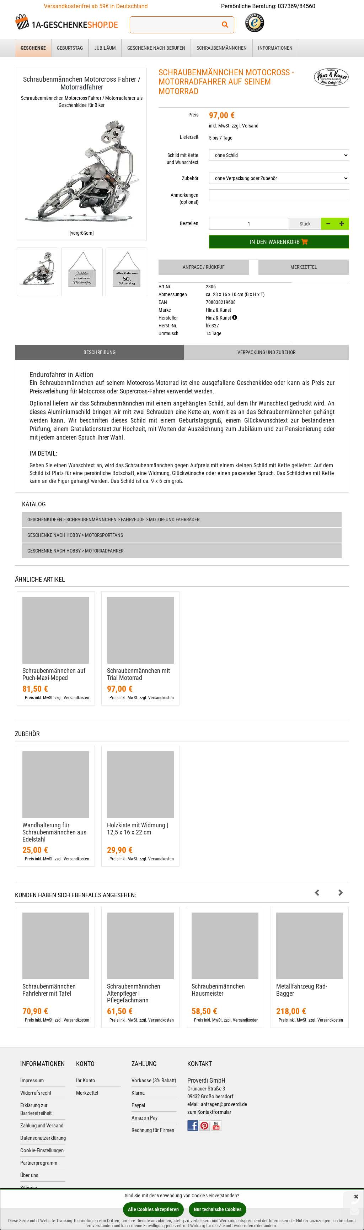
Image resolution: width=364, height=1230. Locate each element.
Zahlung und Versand (41, 1125)
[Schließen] (356, 1197)
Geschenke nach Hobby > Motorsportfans (75, 535)
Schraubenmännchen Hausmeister (218, 990)
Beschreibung (100, 352)
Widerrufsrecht (35, 1093)
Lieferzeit (189, 137)
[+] (342, 224)
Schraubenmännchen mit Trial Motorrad (138, 674)
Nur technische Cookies (217, 1209)
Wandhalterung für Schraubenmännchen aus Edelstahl (54, 832)
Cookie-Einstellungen (42, 1150)
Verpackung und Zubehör (266, 352)
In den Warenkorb (279, 241)
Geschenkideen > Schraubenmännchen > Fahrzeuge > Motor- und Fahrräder (113, 519)
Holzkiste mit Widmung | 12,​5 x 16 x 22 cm (137, 828)
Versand (250, 126)
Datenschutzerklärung (43, 1138)
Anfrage (204, 267)
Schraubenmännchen (222, 48)
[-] (328, 224)
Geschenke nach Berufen (156, 48)
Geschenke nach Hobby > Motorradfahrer (75, 551)
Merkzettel (303, 267)
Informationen (275, 48)
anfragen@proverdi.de (224, 1104)
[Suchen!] (225, 25)
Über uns (29, 1175)
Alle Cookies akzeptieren (153, 1209)
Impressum (32, 1080)
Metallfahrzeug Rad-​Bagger (301, 990)
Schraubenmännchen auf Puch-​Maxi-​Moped (54, 674)
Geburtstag (70, 48)
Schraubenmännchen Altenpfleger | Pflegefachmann (133, 993)
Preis (193, 115)
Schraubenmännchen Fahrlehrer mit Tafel (49, 990)
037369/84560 (297, 6)
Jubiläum (105, 48)
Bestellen (189, 223)
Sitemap (28, 1188)
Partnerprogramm (38, 1163)
